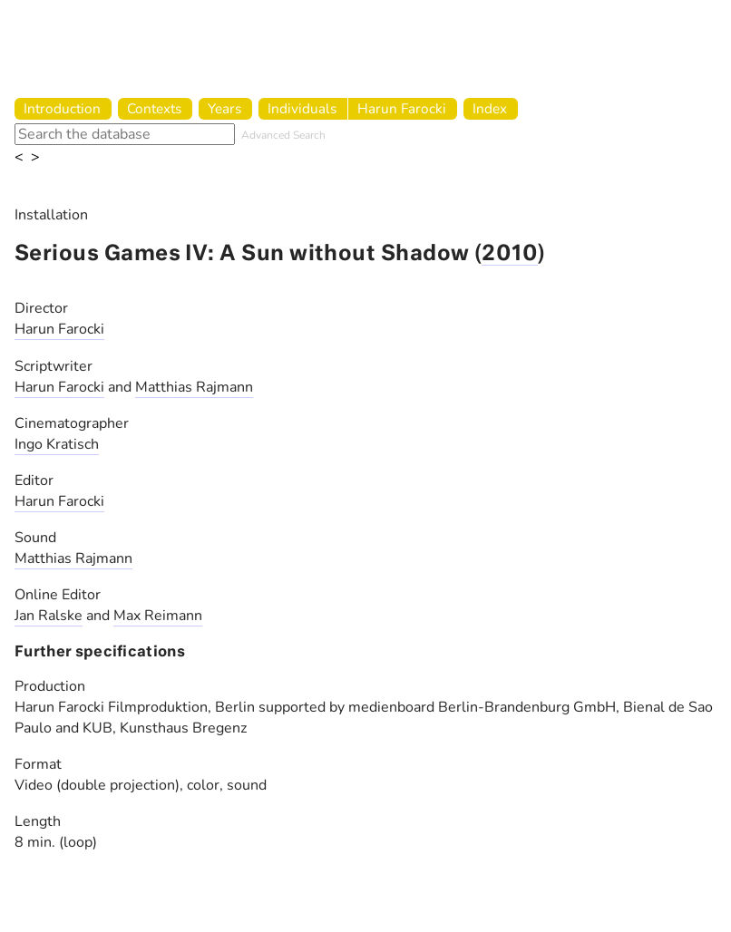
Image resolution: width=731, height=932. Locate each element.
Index (490, 108)
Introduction (62, 108)
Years (224, 108)
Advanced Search (283, 135)
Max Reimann (157, 616)
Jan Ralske (49, 616)
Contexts (154, 108)
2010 (510, 254)
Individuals (302, 108)
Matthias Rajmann (194, 387)
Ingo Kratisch (57, 444)
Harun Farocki (401, 108)
